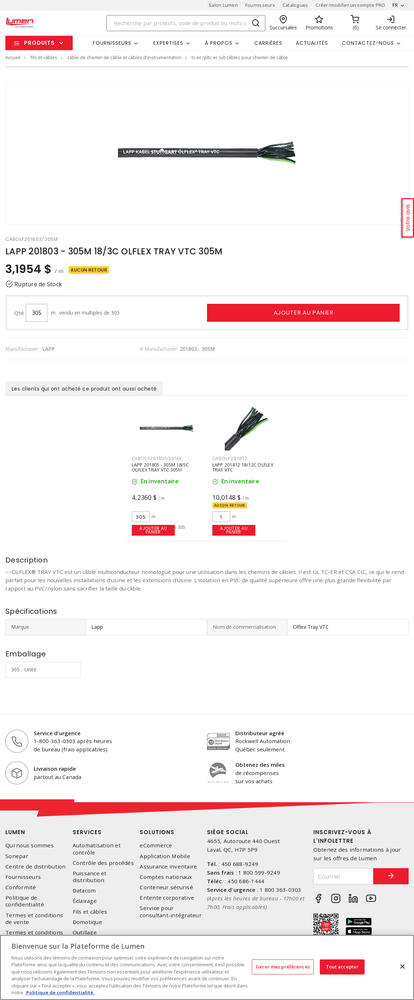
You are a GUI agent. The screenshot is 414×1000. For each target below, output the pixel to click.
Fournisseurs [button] (112, 43)
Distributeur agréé (259, 733)
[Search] (186, 23)
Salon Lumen (223, 5)
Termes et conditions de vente (34, 918)
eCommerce (156, 845)
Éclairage (85, 901)
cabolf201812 (229, 458)
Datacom (84, 890)
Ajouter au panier (303, 312)
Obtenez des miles (260, 764)
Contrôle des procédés (103, 863)
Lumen (15, 832)
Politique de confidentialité (24, 901)
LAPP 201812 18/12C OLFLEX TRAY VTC (242, 467)
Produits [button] (39, 43)
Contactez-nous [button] (368, 43)
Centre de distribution (35, 866)
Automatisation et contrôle (97, 849)
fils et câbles (43, 57)
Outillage (85, 932)
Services (87, 832)
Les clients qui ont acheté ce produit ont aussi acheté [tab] (84, 388)
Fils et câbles (90, 911)
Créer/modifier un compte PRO (350, 5)
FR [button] (395, 5)
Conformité (20, 887)
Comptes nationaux (166, 877)
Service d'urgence (57, 733)
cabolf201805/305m (156, 458)
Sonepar (16, 856)
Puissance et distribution (90, 877)
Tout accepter (342, 966)
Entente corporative (167, 897)
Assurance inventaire (168, 866)
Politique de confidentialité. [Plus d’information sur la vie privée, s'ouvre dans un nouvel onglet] (60, 992)
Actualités (312, 43)
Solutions (157, 832)
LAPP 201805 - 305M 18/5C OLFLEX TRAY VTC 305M (160, 467)
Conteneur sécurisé (166, 887)
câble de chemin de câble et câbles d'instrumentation (124, 57)
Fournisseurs (260, 5)
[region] (207, 967)
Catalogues (295, 5)
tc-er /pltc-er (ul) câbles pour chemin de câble (240, 57)
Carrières (268, 43)
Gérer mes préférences (283, 966)
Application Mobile (165, 856)
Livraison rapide (55, 768)
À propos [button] (218, 43)
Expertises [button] (168, 43)
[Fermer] (402, 966)
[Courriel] (343, 876)
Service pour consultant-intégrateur (171, 911)
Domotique (87, 922)
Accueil (12, 57)
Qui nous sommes (29, 845)
